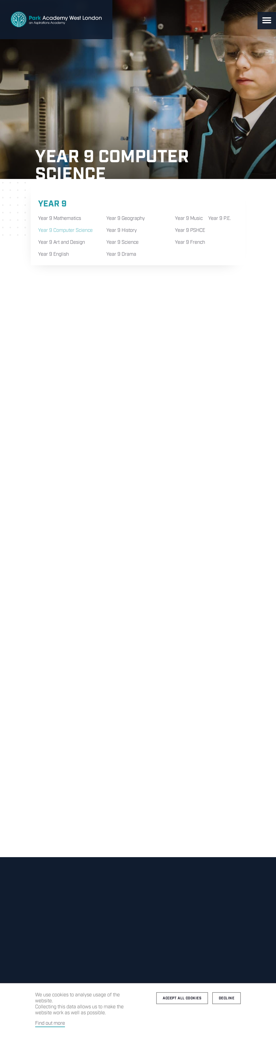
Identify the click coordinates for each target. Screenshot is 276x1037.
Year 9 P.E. (219, 218)
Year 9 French (190, 242)
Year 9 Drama (121, 254)
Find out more (50, 1023)
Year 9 (52, 203)
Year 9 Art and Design (61, 242)
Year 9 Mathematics (59, 218)
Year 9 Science (122, 242)
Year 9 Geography (125, 218)
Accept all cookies (182, 998)
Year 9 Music (189, 218)
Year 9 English (53, 254)
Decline (226, 998)
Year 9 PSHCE (190, 230)
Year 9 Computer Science (65, 230)
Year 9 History (121, 230)
